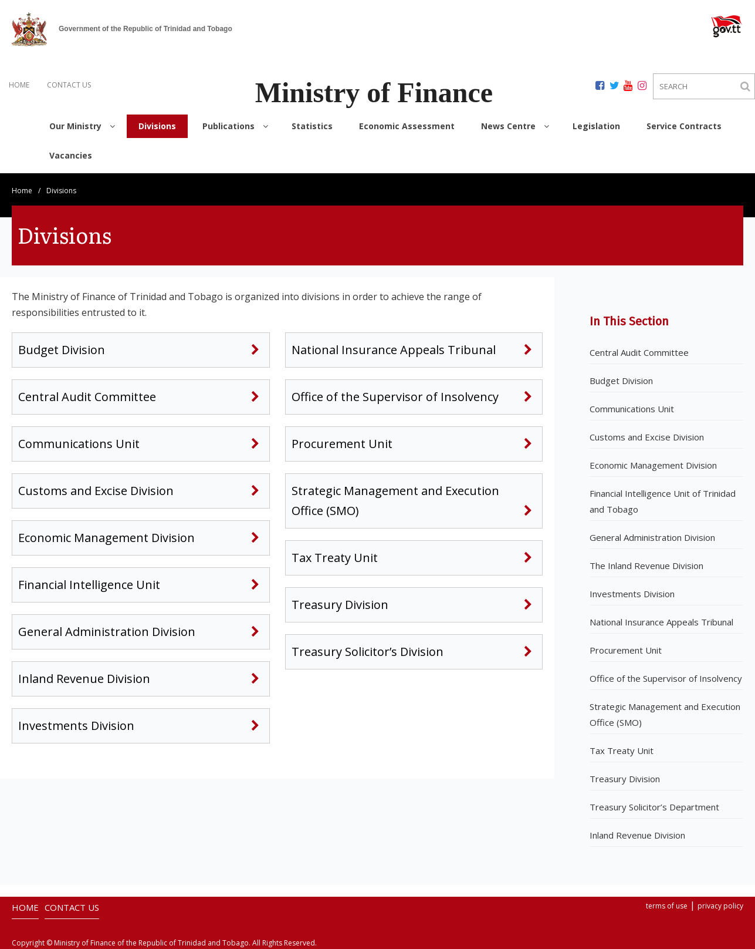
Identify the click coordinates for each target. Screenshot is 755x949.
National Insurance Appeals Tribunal (394, 350)
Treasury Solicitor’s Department (654, 807)
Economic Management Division (106, 538)
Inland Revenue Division (84, 678)
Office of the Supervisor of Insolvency (395, 397)
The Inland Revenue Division (646, 565)
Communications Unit (79, 444)
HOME (19, 85)
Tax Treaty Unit (335, 558)
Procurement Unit (342, 444)
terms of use (667, 906)
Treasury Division (340, 605)
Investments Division (76, 725)
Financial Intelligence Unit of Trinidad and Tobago (663, 501)
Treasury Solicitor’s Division (367, 651)
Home (22, 191)
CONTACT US (69, 85)
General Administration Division (108, 632)
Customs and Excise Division (96, 491)
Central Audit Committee (87, 397)
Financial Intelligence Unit (90, 585)
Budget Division (61, 350)
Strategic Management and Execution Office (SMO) (395, 501)
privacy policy (720, 906)
